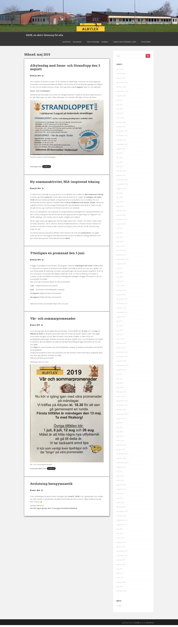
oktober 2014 (121, 460)
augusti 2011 (121, 566)
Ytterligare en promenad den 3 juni (57, 255)
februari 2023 (121, 75)
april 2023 (120, 71)
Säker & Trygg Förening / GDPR (124, 44)
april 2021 (120, 168)
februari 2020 (121, 212)
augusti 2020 (121, 190)
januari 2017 (120, 350)
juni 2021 (119, 159)
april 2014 (120, 478)
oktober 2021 (121, 142)
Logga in (119, 607)
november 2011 (122, 557)
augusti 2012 (121, 526)
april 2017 (120, 336)
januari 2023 (120, 80)
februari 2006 (121, 593)
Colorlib (136, 625)
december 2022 (122, 84)
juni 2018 (119, 274)
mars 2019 (120, 248)
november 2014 (122, 456)
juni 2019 (119, 235)
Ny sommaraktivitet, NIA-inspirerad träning (65, 184)
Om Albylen (77, 44)
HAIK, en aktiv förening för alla (44, 35)
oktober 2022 (121, 89)
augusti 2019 (121, 226)
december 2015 (122, 403)
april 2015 (120, 438)
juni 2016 (119, 380)
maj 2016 (119, 385)
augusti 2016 (121, 372)
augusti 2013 (121, 491)
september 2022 (122, 93)
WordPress (150, 625)
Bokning (105, 44)
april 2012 (120, 535)
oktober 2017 (121, 310)
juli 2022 (119, 102)
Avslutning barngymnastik (51, 486)
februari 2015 (121, 447)
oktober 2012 (121, 518)
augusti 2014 (121, 469)
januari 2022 (120, 128)
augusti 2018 (121, 266)
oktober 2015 (121, 411)
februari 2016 (121, 394)
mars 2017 (120, 341)
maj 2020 (119, 204)
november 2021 (122, 137)
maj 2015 (119, 434)
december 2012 (122, 513)
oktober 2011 (121, 562)
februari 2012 (121, 544)
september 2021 (122, 146)
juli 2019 (119, 230)
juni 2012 (119, 531)
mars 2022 (120, 120)
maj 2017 (119, 332)
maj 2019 (119, 239)
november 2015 (122, 407)
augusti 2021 (121, 151)
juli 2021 (119, 155)
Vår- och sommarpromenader (52, 320)
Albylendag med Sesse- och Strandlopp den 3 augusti (65, 69)
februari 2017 (121, 345)
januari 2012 (120, 549)
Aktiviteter (66, 44)
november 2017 (122, 305)
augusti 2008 (121, 584)
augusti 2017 (121, 319)
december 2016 (122, 354)
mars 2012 (120, 540)
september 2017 (122, 314)
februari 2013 (121, 509)
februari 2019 (121, 252)
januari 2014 (120, 487)
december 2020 (122, 182)
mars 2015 (120, 442)
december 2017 (122, 301)
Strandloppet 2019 (35, 168)
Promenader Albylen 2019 (38, 470)
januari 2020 (120, 217)
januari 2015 (120, 451)
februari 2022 (121, 124)
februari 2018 (121, 292)
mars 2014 (120, 482)
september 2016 (122, 367)
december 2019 (122, 221)
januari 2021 (120, 177)
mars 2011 (120, 579)
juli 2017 (119, 323)
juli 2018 (119, 270)
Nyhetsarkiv (146, 44)
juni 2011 (119, 571)
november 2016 (122, 358)
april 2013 (120, 500)
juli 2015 (119, 425)
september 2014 (122, 465)
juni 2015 (119, 429)
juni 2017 (119, 327)
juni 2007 (119, 588)
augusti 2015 (121, 420)
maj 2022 (119, 111)
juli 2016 (119, 376)
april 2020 (120, 208)
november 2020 (122, 186)
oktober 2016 (121, 363)
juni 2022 (119, 106)
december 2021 (122, 133)
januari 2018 (120, 296)
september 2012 (122, 522)
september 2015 (122, 416)
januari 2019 (120, 257)
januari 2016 (120, 398)
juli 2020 (119, 195)
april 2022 (120, 115)
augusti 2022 (121, 97)
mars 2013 (120, 504)
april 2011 (120, 575)
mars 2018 (120, 288)
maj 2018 (119, 279)
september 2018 (122, 261)
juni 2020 (119, 199)
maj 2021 (119, 164)
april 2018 (120, 283)
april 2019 (120, 243)
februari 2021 (121, 173)
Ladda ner (47, 168)
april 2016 (120, 389)
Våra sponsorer (93, 44)
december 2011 (122, 553)
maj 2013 (119, 495)
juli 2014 (119, 473)
